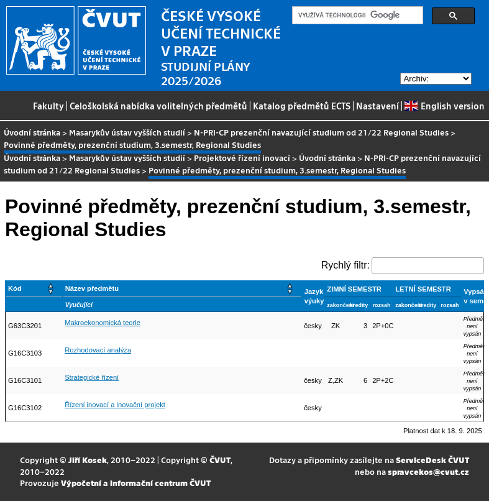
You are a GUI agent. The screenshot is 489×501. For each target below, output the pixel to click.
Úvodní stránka (32, 132)
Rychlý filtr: (345, 265)
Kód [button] (15, 288)
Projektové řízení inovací (242, 157)
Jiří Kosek (87, 459)
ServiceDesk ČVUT (432, 459)
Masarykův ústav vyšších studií (127, 132)
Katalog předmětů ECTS (301, 105)
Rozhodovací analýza (98, 350)
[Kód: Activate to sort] (34, 288)
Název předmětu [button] (92, 288)
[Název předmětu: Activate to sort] (181, 288)
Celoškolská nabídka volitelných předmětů (158, 105)
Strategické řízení (92, 377)
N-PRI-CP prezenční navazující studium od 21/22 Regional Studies (321, 132)
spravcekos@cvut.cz (428, 471)
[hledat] (356, 15)
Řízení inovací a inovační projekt (115, 404)
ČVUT (220, 459)
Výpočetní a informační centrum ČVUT (136, 482)
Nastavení (377, 105)
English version (444, 105)
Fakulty (48, 105)
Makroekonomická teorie (102, 322)
